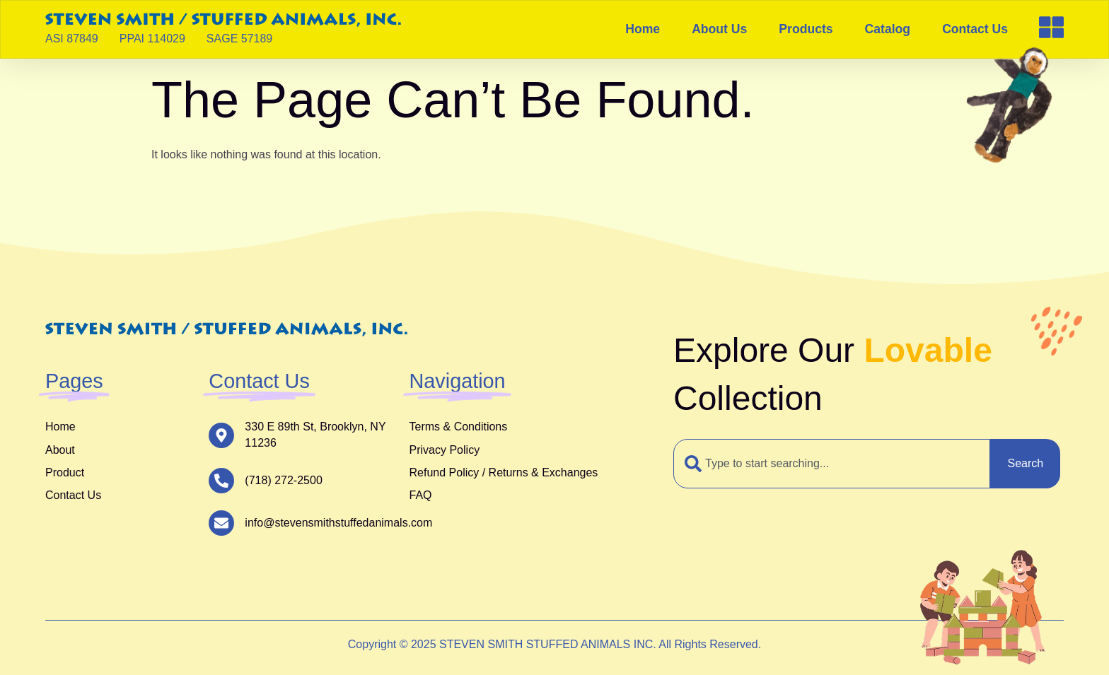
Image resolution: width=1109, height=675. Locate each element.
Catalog (888, 29)
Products (805, 29)
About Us (719, 29)
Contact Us (975, 29)
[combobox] (831, 463)
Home (642, 29)
